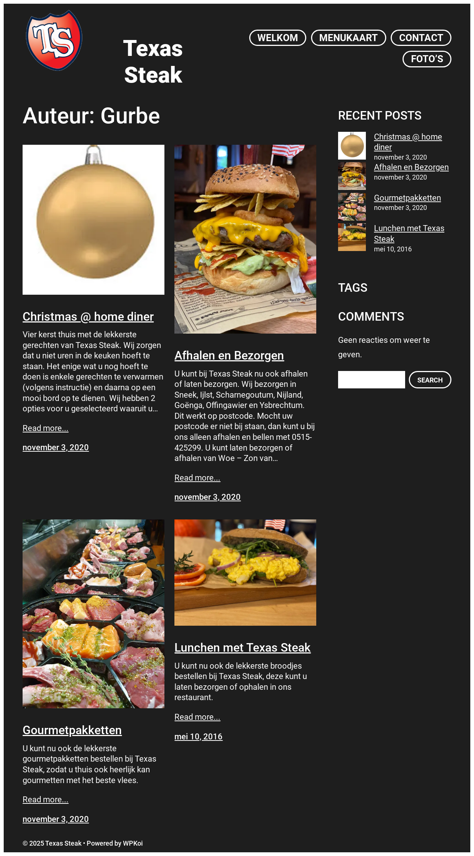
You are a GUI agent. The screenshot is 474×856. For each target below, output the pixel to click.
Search (430, 380)
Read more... (46, 428)
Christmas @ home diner (88, 317)
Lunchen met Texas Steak (242, 648)
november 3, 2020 (56, 447)
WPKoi (133, 843)
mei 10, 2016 (198, 736)
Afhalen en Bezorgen (229, 355)
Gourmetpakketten (72, 730)
